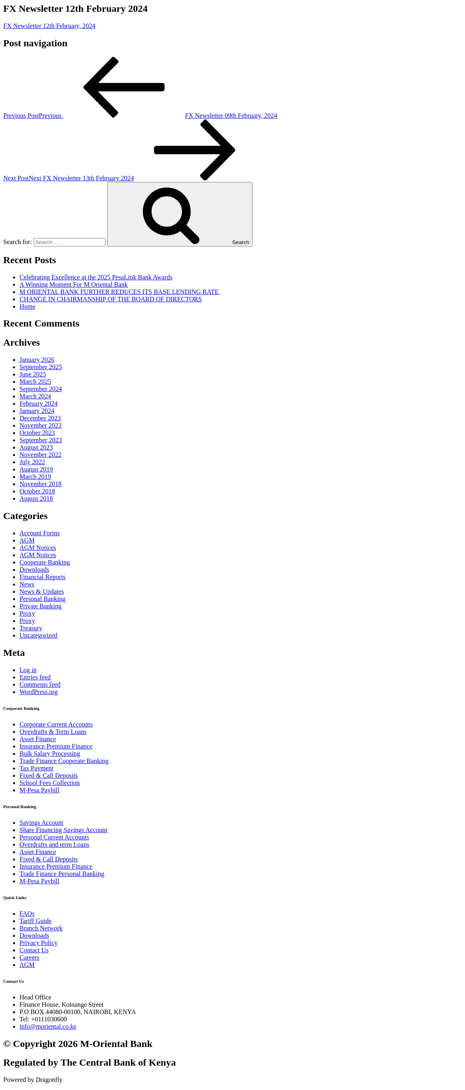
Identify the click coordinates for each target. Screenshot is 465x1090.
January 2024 (36, 410)
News (26, 584)
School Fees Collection (49, 782)
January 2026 (36, 359)
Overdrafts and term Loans (54, 844)
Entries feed (35, 677)
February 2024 (38, 403)
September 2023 (40, 440)
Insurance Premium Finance (56, 746)
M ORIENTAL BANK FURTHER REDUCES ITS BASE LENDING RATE (120, 291)
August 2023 (36, 447)
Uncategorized (38, 635)
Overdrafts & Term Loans (53, 731)
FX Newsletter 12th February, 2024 (49, 25)
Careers (29, 957)
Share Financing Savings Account (63, 829)
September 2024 (40, 388)
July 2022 (32, 461)
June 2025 (32, 374)
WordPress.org (38, 691)
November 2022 (40, 454)
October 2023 (37, 432)
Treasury (30, 628)
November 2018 (40, 483)
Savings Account (41, 822)
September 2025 (40, 366)
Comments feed (40, 684)
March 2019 (35, 476)
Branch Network (41, 928)
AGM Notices (37, 547)
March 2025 (35, 381)
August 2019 (36, 469)
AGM (27, 540)
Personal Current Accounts (54, 837)
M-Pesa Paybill (39, 790)
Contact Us (34, 950)
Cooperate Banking (44, 562)
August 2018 (36, 498)
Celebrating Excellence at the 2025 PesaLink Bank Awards (96, 277)
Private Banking (40, 606)
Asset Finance (37, 738)
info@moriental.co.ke (47, 1026)
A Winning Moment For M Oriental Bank (73, 284)
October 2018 (37, 491)
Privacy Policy (38, 942)
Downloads (34, 569)
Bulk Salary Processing (49, 753)
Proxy (27, 613)
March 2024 (35, 396)
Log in (28, 669)
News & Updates (41, 591)
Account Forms (39, 533)
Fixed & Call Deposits (48, 775)
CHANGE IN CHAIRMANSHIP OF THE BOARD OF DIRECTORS (110, 299)
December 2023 (40, 418)
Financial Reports (42, 576)
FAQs (27, 913)
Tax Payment (36, 768)
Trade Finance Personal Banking (61, 873)
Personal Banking (42, 598)
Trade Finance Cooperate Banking (63, 760)
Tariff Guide (35, 920)
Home (27, 306)
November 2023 (40, 425)
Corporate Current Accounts (56, 724)
